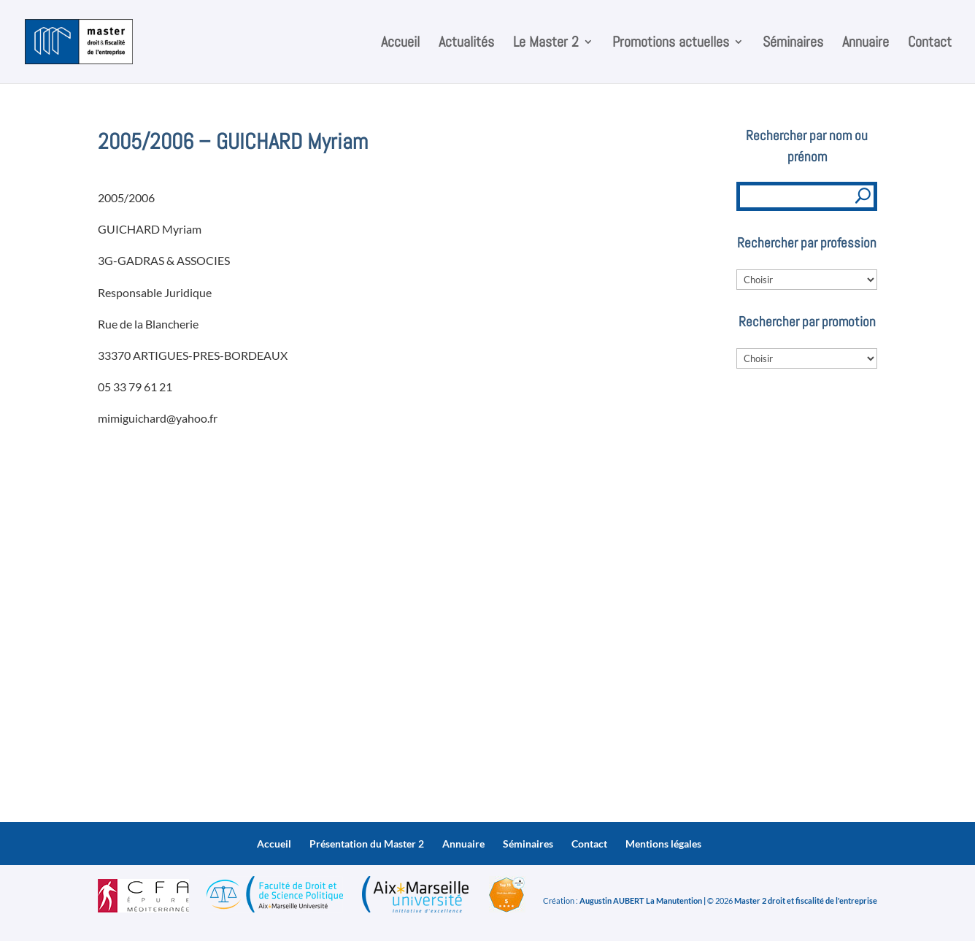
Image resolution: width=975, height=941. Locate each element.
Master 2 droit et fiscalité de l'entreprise (805, 900)
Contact (930, 44)
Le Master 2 (546, 44)
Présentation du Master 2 (366, 843)
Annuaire (865, 44)
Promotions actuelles (670, 44)
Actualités (466, 44)
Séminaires (793, 44)
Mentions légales (663, 843)
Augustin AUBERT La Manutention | (642, 900)
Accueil (400, 44)
